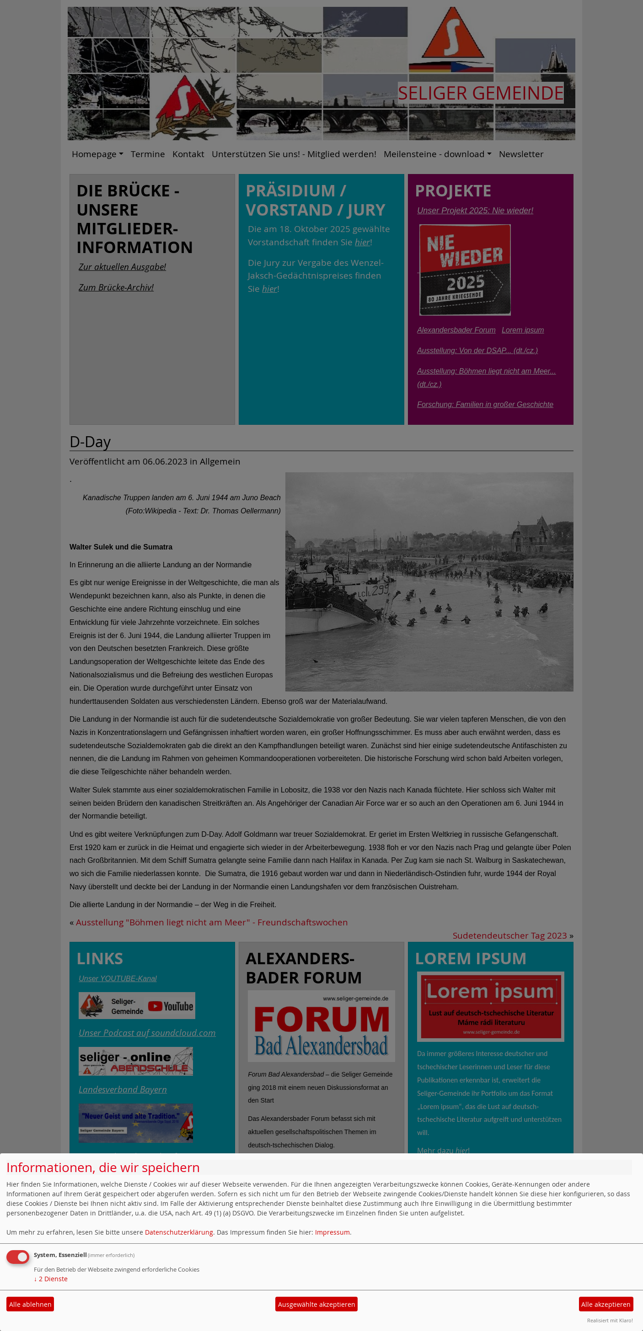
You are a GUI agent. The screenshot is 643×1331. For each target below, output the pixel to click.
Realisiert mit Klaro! (610, 1320)
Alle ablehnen (30, 1304)
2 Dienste (51, 1278)
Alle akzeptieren (606, 1304)
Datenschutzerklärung (179, 1232)
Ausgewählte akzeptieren (316, 1304)
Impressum (332, 1232)
